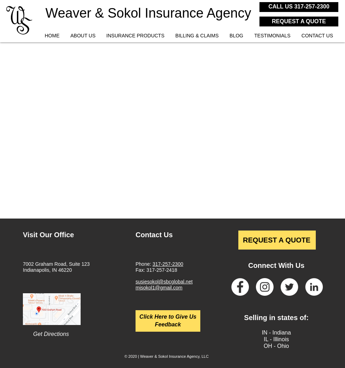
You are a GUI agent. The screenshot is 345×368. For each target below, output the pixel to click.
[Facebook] (240, 287)
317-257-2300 (167, 264)
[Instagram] (265, 287)
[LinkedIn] (314, 287)
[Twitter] (289, 287)
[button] (135, 36)
